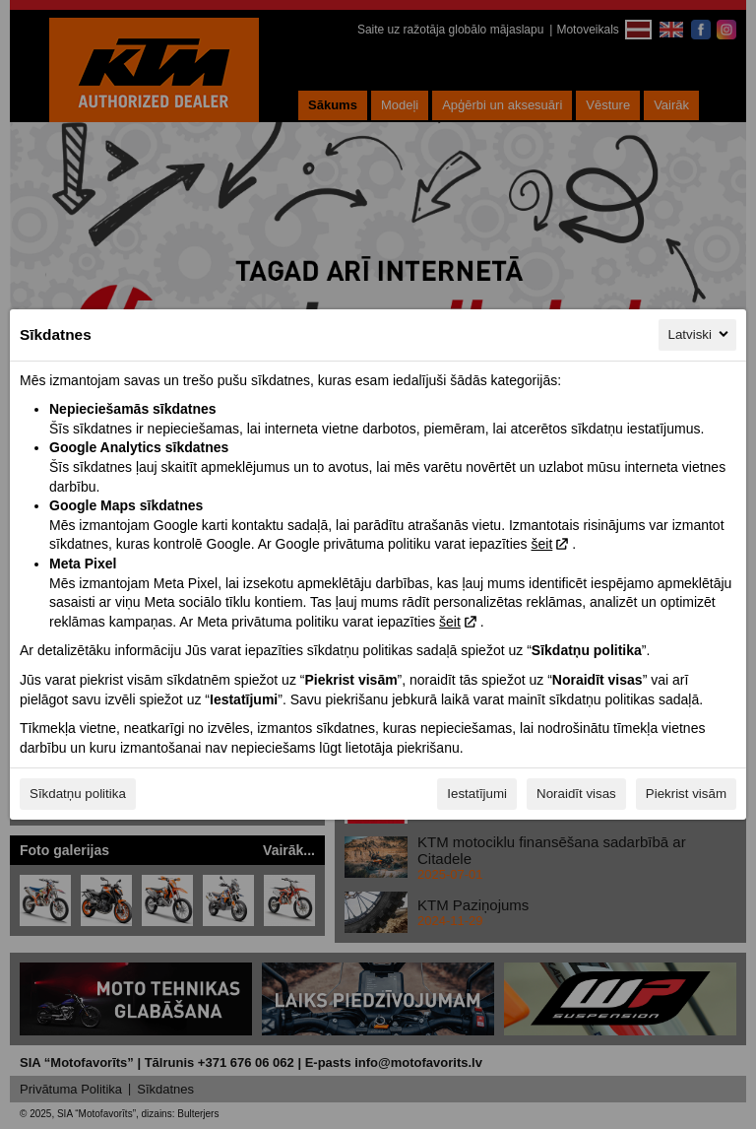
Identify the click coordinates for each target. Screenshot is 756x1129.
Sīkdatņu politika (78, 793)
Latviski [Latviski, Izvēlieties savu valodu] (699, 334)
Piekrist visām (686, 793)
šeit (541, 544)
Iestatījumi (477, 793)
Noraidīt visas (576, 793)
